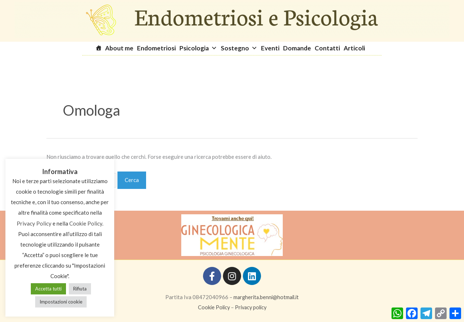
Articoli (354, 48)
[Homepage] (100, 48)
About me (119, 48)
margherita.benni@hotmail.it (266, 297)
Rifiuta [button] (80, 289)
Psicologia (198, 48)
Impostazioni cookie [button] (61, 302)
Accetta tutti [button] (48, 289)
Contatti (327, 48)
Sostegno (239, 48)
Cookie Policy (212, 307)
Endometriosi (156, 48)
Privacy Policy (34, 223)
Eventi (270, 48)
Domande (297, 48)
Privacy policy (251, 307)
